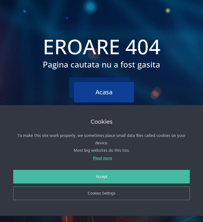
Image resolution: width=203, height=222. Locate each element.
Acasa (103, 92)
